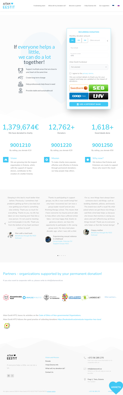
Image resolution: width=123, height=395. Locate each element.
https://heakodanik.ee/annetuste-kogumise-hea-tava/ (79, 319)
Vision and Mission (52, 358)
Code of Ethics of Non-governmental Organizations (60, 315)
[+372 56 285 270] (85, 358)
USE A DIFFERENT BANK (89, 104)
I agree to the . (83, 73)
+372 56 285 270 (96, 357)
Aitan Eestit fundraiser (78, 62)
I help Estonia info (51, 365)
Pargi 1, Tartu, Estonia (96, 379)
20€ (78, 40)
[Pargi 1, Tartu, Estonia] (85, 379)
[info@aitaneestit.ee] (85, 369)
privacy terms (88, 73)
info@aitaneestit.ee (95, 369)
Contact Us (49, 372)
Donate (48, 361)
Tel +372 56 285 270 (11, 2)
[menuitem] (113, 9)
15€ (72, 40)
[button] (5, 224)
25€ (85, 40)
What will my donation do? (55, 368)
